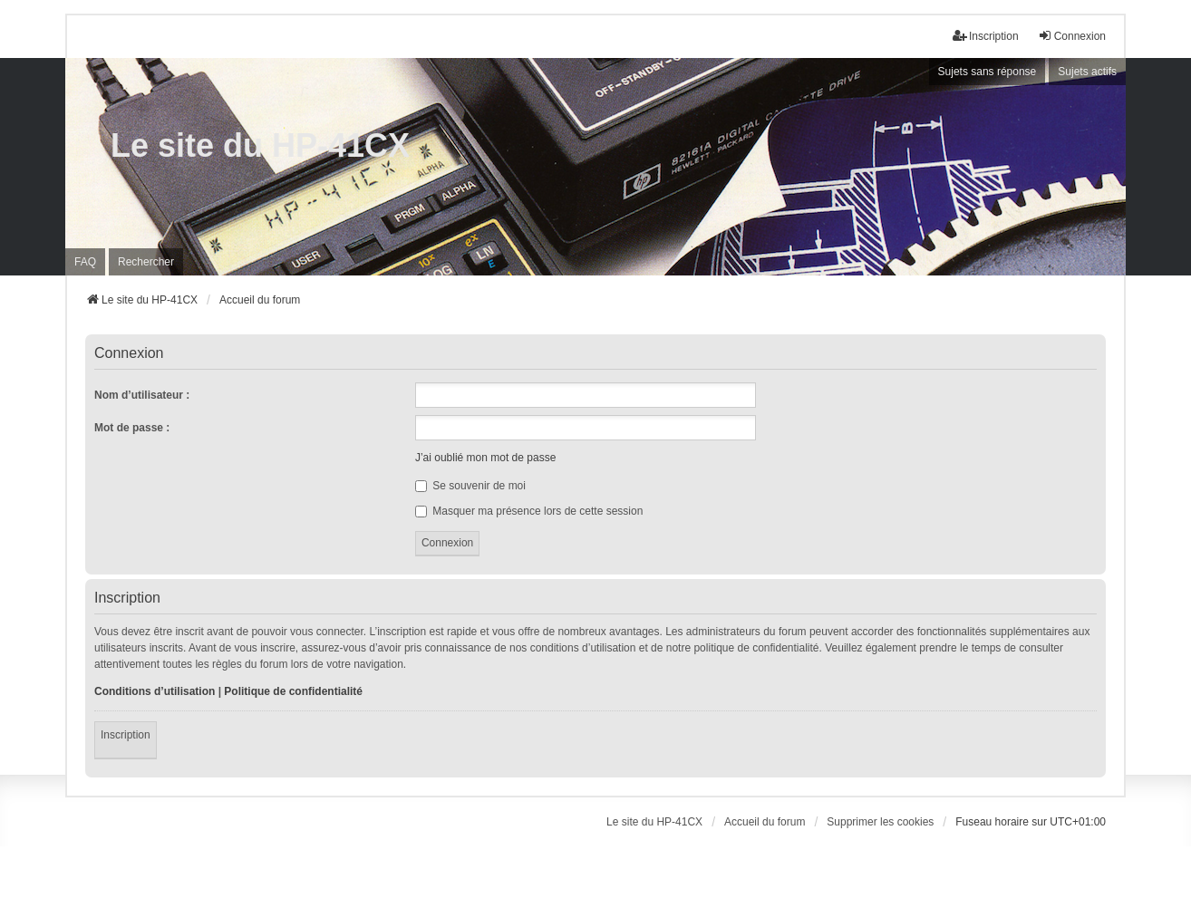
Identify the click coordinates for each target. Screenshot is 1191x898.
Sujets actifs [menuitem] (1087, 71)
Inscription (125, 735)
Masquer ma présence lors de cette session (529, 511)
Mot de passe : (131, 427)
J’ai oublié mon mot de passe (485, 457)
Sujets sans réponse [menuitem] (987, 71)
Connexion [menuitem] (1072, 36)
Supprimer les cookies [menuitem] (880, 822)
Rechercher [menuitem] (146, 262)
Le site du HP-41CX (260, 145)
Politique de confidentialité (293, 691)
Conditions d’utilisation (154, 691)
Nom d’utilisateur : (141, 395)
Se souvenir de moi (470, 485)
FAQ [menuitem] (85, 262)
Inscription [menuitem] (986, 36)
